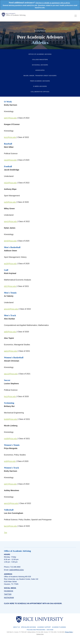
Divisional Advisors (40, 65)
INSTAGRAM (9, 598)
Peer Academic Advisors (40, 81)
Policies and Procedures (36, 629)
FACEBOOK (8, 591)
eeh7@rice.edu (10, 118)
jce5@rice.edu (10, 202)
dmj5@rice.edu (10, 241)
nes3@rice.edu (10, 160)
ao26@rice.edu (10, 264)
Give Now (50, 629)
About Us (16, 627)
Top (5, 532)
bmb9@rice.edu (10, 419)
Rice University (10, 13)
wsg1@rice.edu (10, 221)
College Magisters (40, 59)
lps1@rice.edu (10, 396)
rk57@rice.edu (10, 286)
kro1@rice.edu (10, 137)
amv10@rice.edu (11, 309)
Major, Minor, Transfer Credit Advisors (40, 75)
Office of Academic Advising (15, 15)
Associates (39, 70)
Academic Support (44, 627)
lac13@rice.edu (10, 526)
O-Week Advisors (40, 86)
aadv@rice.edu (17, 570)
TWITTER (7, 594)
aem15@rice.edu (11, 503)
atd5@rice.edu (10, 332)
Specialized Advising (28, 627)
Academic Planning (59, 627)
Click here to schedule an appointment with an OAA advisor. (33, 603)
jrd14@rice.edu (10, 183)
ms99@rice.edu (10, 439)
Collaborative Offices (40, 91)
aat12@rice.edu (10, 351)
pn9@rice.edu (10, 461)
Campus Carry (40, 634)
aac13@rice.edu (11, 374)
